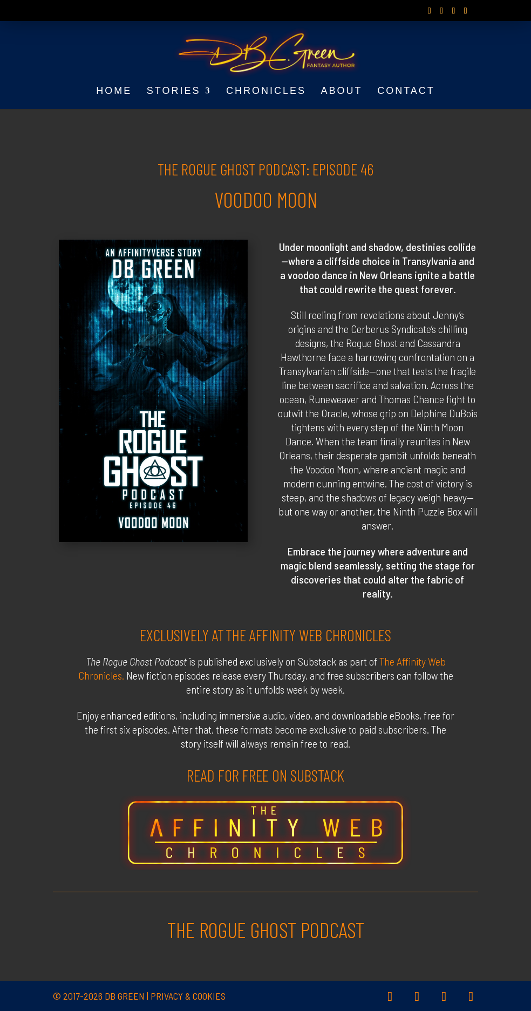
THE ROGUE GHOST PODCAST (265, 929)
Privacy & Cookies (188, 996)
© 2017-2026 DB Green (99, 996)
